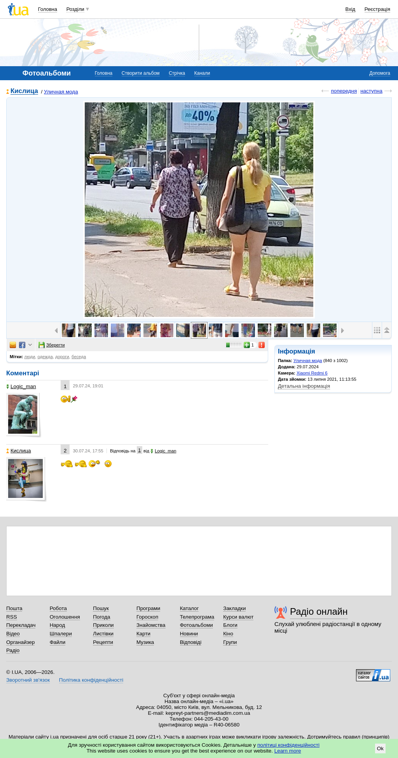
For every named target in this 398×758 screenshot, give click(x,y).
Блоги (230, 625)
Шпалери (61, 634)
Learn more (287, 751)
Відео (13, 634)
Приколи (103, 625)
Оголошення (65, 617)
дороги (62, 356)
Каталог (189, 608)
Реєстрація (377, 9)
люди (29, 356)
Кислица (24, 91)
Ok (380, 748)
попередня (344, 91)
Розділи (75, 9)
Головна (47, 9)
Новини (189, 634)
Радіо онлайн (319, 611)
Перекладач (20, 625)
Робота (58, 608)
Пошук (101, 608)
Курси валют (238, 617)
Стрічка (177, 73)
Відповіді (191, 642)
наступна (371, 91)
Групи (230, 642)
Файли (58, 642)
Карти (143, 634)
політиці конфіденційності (288, 745)
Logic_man (21, 386)
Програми (148, 608)
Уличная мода (61, 92)
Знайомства (151, 625)
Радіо (12, 650)
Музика (145, 642)
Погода (101, 617)
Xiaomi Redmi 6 (312, 373)
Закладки (234, 608)
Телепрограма (197, 617)
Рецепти (103, 642)
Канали (202, 73)
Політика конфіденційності (91, 680)
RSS (11, 617)
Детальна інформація (304, 386)
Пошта (14, 608)
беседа (79, 356)
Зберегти (51, 345)
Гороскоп (147, 617)
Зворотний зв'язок (28, 680)
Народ (57, 625)
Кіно (228, 634)
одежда (45, 356)
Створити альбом (141, 73)
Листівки (103, 634)
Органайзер (20, 642)
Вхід (351, 9)
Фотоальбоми (196, 625)
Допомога (379, 73)
